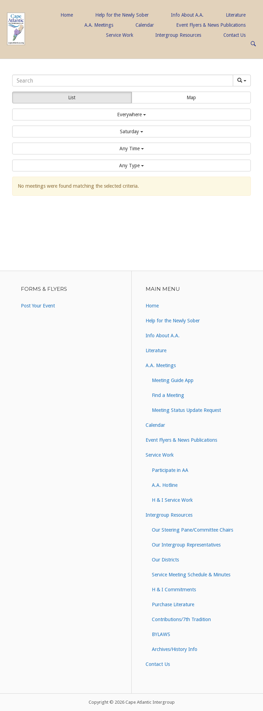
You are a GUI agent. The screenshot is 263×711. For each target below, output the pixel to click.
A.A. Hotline (165, 485)
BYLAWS (161, 634)
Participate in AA (170, 470)
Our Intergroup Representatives (186, 545)
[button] (131, 114)
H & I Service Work (172, 500)
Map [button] (191, 97)
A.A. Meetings (98, 25)
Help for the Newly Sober (122, 15)
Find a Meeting (168, 395)
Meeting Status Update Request (186, 410)
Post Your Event (38, 305)
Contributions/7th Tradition (181, 619)
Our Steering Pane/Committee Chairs (192, 530)
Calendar (144, 25)
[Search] (122, 80)
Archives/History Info (174, 649)
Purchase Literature (173, 604)
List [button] (71, 97)
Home (66, 15)
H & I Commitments (174, 589)
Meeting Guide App (173, 380)
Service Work (119, 35)
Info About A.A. (187, 15)
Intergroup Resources (178, 35)
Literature (236, 15)
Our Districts (165, 559)
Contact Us (234, 35)
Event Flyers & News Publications (211, 25)
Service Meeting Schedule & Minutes (191, 574)
